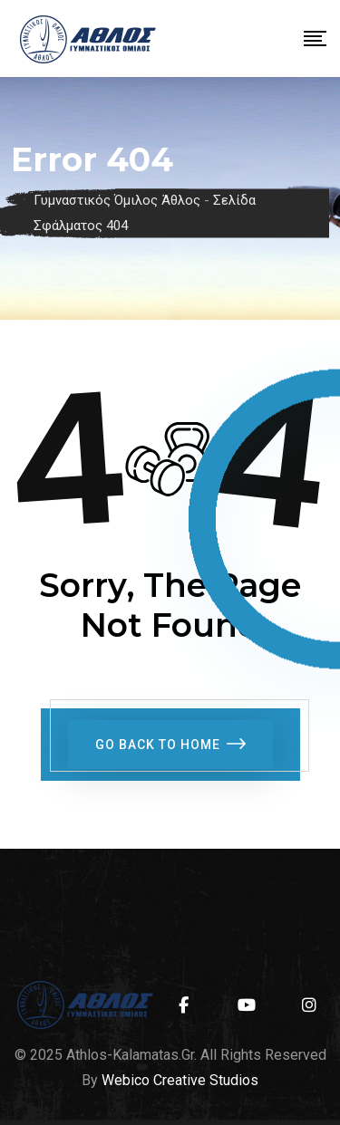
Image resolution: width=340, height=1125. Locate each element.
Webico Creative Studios (180, 1080)
